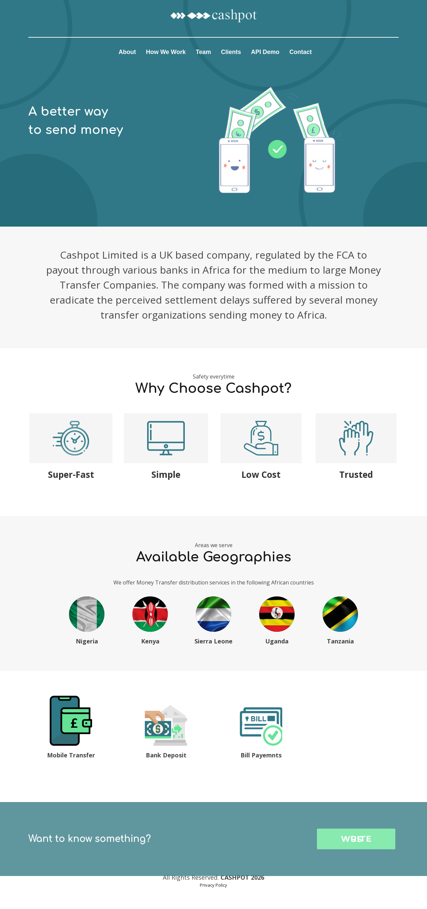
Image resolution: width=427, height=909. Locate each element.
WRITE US (356, 860)
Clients (231, 52)
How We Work (165, 52)
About (127, 52)
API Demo (265, 52)
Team (203, 52)
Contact (301, 52)
